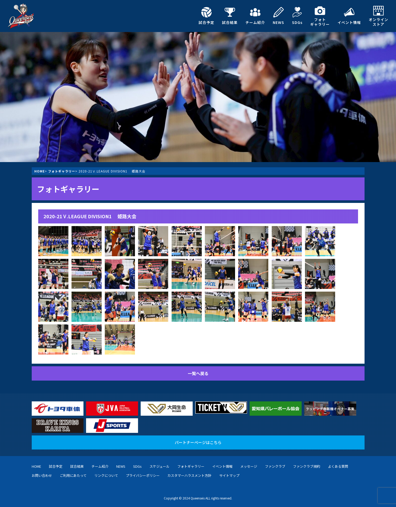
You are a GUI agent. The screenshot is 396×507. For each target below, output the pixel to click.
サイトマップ (229, 475)
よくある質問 (338, 466)
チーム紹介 (255, 16)
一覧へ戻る (198, 373)
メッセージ (248, 466)
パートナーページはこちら (198, 442)
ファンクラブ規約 (306, 466)
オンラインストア (378, 16)
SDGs (297, 16)
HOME (39, 171)
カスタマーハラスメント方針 (189, 475)
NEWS (278, 16)
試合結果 (230, 16)
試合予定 (206, 16)
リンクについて (106, 475)
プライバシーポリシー (143, 475)
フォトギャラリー (320, 16)
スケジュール (160, 466)
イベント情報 (349, 16)
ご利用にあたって (73, 475)
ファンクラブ (275, 466)
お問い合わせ (42, 475)
